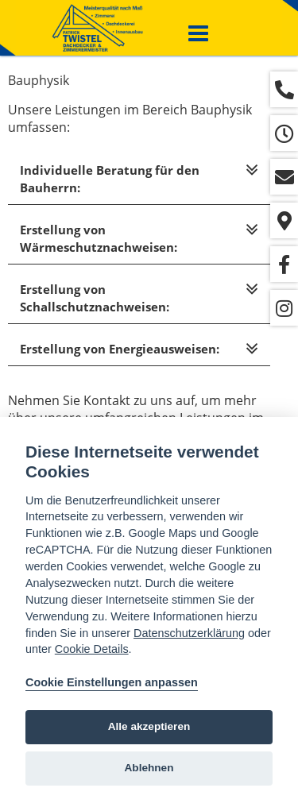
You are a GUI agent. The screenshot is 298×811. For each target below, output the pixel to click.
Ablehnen (149, 768)
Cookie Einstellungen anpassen (111, 682)
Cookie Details (92, 649)
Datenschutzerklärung (189, 633)
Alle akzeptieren (149, 726)
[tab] (139, 179)
